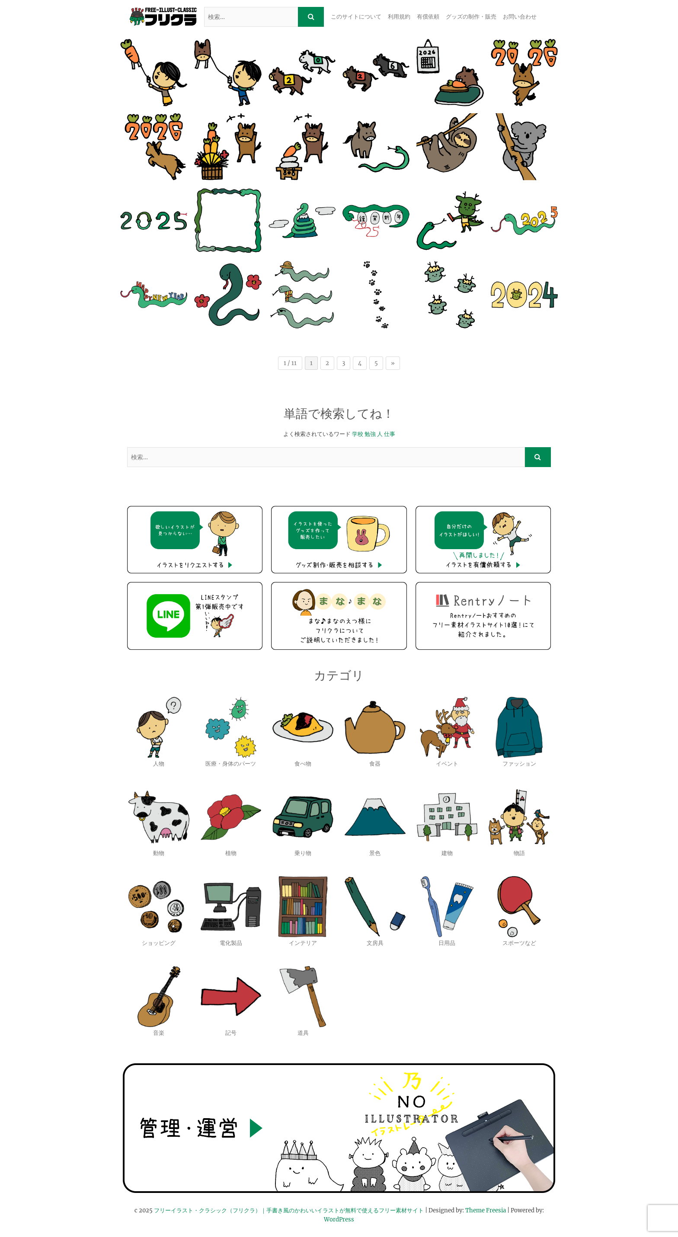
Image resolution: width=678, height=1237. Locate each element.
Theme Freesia (485, 1210)
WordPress (339, 1219)
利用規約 (399, 16)
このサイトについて (356, 16)
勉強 (370, 434)
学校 (357, 434)
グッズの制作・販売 (471, 16)
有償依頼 (428, 16)
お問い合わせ (520, 16)
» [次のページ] (393, 363)
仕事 (389, 434)
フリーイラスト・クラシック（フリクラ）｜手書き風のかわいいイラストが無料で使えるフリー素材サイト (289, 1210)
